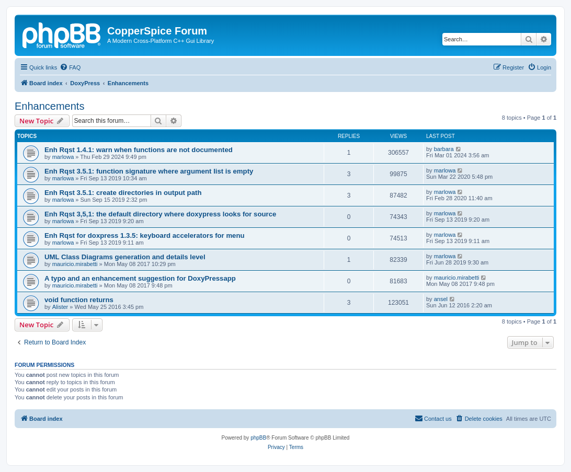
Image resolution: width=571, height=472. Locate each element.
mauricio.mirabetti (75, 264)
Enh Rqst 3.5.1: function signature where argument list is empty (148, 171)
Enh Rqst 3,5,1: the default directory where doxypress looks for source (160, 214)
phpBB (258, 438)
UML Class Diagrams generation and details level (124, 257)
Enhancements (49, 106)
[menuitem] (70, 67)
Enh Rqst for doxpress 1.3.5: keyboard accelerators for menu (144, 235)
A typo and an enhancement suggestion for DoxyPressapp (140, 278)
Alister (60, 307)
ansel (441, 299)
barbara (444, 149)
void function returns (78, 300)
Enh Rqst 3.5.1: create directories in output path (122, 193)
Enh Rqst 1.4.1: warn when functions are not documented (138, 150)
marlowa (63, 157)
